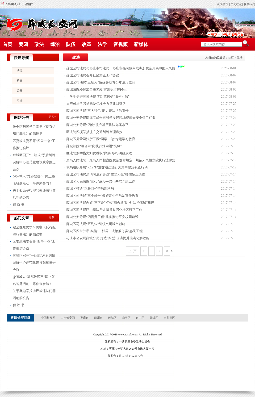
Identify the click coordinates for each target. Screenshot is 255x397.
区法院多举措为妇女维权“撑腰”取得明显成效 (99, 153)
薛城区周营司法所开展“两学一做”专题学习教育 (100, 139)
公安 (19, 90)
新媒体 (141, 44)
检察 (19, 80)
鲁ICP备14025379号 (131, 355)
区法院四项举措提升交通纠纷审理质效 (94, 132)
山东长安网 (68, 317)
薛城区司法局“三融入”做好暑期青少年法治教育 (100, 82)
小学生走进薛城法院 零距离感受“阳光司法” (98, 96)
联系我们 (249, 4)
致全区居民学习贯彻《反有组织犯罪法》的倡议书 (34, 130)
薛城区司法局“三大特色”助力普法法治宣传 (97, 111)
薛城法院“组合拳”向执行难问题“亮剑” (94, 146)
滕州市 (98, 317)
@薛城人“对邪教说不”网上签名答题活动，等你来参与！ (34, 180)
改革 (86, 44)
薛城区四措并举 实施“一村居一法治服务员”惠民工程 (104, 231)
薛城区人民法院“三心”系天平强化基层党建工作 (100, 181)
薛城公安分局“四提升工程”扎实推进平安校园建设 (102, 217)
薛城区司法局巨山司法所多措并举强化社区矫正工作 (104, 210)
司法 (19, 100)
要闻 (23, 44)
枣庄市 (84, 317)
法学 (102, 44)
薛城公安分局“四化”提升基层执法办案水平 (97, 125)
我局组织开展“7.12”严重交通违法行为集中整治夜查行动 (107, 167)
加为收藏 (236, 4)
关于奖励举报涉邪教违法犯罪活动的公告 (34, 194)
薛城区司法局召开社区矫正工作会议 (92, 75)
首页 (7, 44)
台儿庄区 (169, 317)
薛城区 (112, 317)
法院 (19, 70)
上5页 (132, 251)
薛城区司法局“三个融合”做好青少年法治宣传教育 (102, 195)
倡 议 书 (18, 204)
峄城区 (154, 317)
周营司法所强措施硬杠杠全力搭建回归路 (96, 103)
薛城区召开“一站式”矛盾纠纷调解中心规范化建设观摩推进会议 (34, 162)
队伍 (70, 44)
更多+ (52, 116)
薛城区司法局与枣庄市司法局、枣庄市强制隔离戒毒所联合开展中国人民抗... (122, 68)
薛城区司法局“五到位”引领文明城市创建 (95, 224)
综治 (55, 44)
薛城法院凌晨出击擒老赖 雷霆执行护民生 (96, 89)
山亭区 (126, 317)
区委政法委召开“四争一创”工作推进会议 (34, 144)
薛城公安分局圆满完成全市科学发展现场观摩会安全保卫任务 (110, 118)
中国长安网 (48, 317)
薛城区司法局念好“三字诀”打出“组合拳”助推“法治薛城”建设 (110, 203)
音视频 (120, 44)
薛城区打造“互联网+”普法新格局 (90, 188)
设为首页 (222, 4)
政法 (39, 44)
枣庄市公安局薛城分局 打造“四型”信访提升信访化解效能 (107, 238)
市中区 (140, 317)
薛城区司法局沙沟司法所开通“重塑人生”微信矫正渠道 (105, 174)
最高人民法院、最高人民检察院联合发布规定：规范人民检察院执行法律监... (122, 160)
